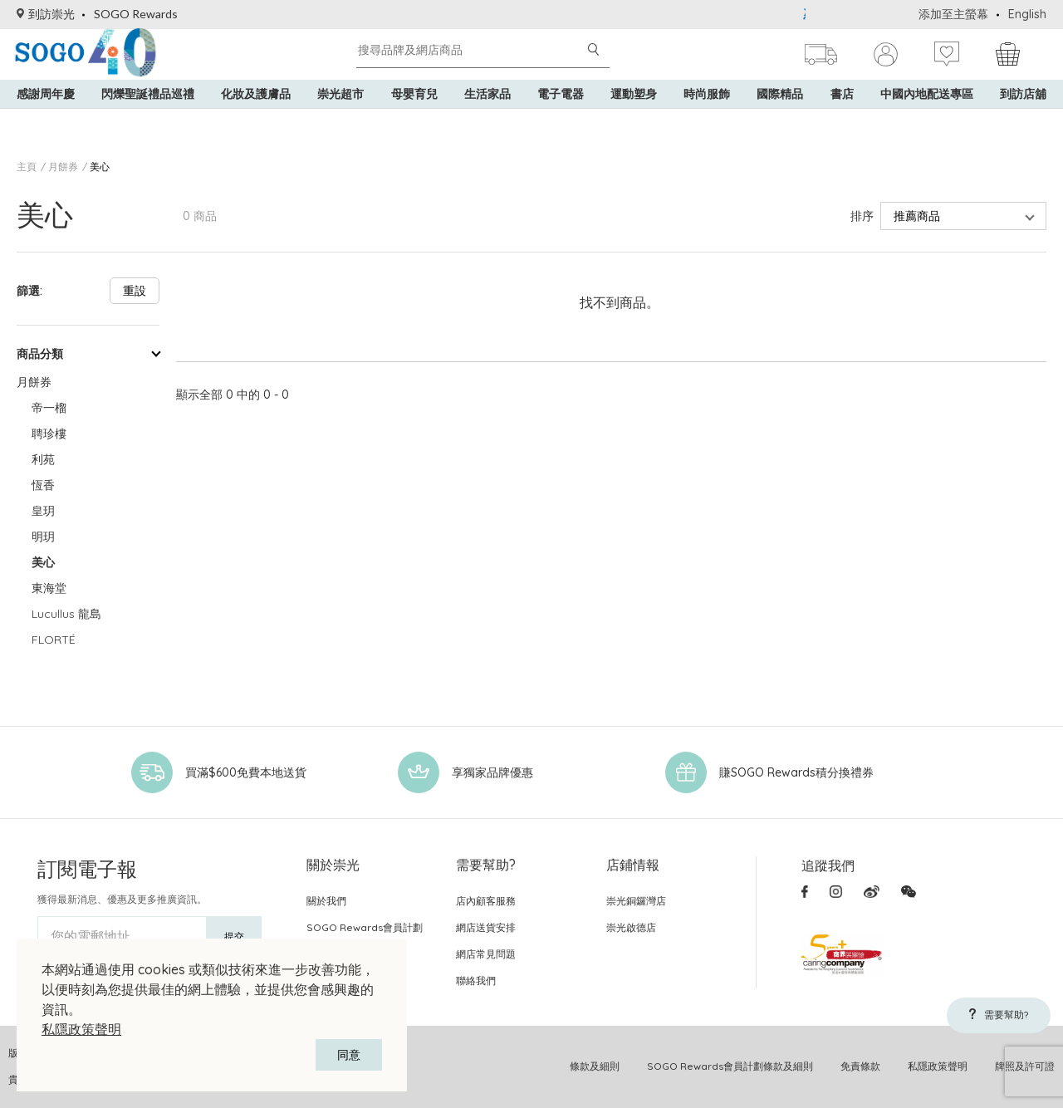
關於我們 (326, 901)
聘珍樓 (49, 433)
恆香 (43, 485)
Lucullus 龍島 (66, 613)
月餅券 (63, 166)
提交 (234, 936)
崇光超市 (340, 116)
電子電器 (560, 116)
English (1027, 14)
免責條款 (860, 1066)
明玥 (43, 536)
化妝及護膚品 (256, 116)
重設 (134, 290)
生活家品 (487, 116)
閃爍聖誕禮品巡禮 (147, 116)
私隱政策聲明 (81, 1029)
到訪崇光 (46, 14)
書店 (842, 116)
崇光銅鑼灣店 (636, 901)
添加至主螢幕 (953, 14)
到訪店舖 (1023, 116)
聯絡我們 (476, 980)
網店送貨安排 (486, 927)
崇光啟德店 (631, 927)
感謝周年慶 (46, 116)
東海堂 (49, 588)
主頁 (27, 166)
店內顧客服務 (486, 901)
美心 (100, 166)
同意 (348, 1054)
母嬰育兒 (414, 116)
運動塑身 (633, 116)
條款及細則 (595, 1066)
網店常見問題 (486, 954)
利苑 (43, 459)
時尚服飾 (706, 116)
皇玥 (43, 510)
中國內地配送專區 (926, 116)
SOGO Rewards (136, 14)
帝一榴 (49, 407)
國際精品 (780, 116)
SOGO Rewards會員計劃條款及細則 (730, 1066)
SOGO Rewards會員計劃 (364, 927)
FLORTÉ (54, 639)
